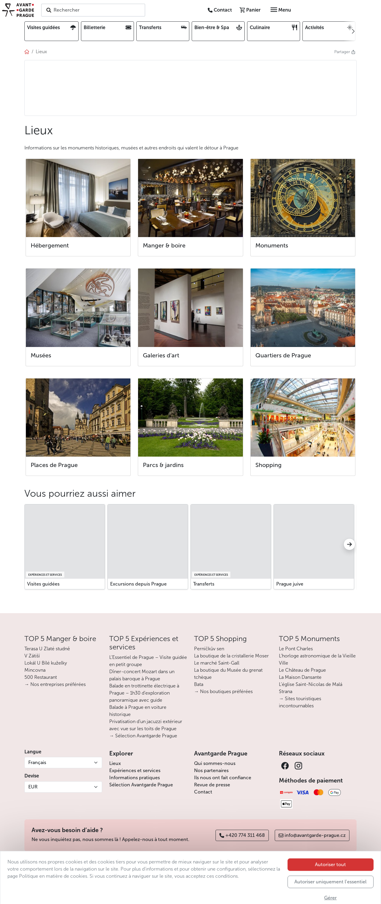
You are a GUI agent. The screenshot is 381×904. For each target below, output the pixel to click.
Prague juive (289, 584)
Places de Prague (54, 464)
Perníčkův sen (209, 648)
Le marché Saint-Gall (216, 663)
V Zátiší (32, 656)
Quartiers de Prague (283, 355)
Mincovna (35, 670)
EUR (33, 787)
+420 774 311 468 (242, 835)
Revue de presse (212, 785)
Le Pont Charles (296, 648)
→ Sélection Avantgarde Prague (143, 736)
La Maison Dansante (300, 677)
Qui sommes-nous (214, 763)
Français (37, 762)
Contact (203, 792)
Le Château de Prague (302, 670)
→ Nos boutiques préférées (223, 691)
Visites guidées (43, 584)
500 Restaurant (40, 677)
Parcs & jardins (163, 464)
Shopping (268, 464)
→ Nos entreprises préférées (55, 684)
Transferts (203, 584)
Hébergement (50, 245)
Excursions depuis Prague (138, 584)
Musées (41, 355)
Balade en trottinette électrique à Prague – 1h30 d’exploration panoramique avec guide (144, 693)
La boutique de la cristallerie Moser (231, 656)
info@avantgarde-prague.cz (312, 835)
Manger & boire (164, 245)
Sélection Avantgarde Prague (141, 785)
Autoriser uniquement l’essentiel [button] (330, 897)
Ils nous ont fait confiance (222, 777)
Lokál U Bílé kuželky (45, 663)
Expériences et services (134, 770)
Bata (198, 684)
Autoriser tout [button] (330, 880)
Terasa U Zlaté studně (47, 648)
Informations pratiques (134, 777)
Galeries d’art (161, 355)
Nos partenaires (211, 770)
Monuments (271, 245)
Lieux (115, 763)
